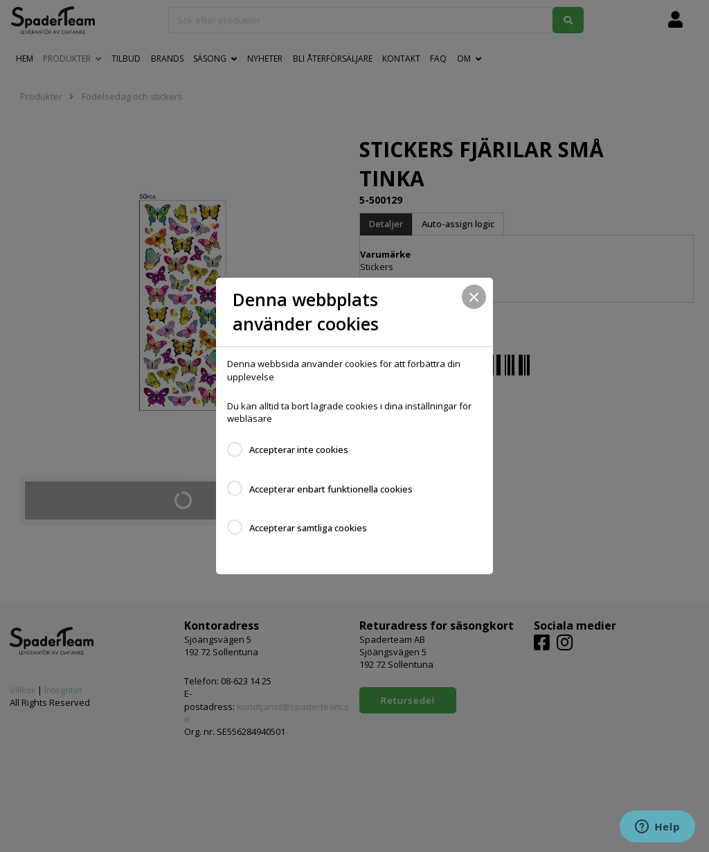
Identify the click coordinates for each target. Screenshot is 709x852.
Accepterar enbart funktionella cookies (331, 489)
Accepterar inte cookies (298, 449)
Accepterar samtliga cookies (308, 528)
